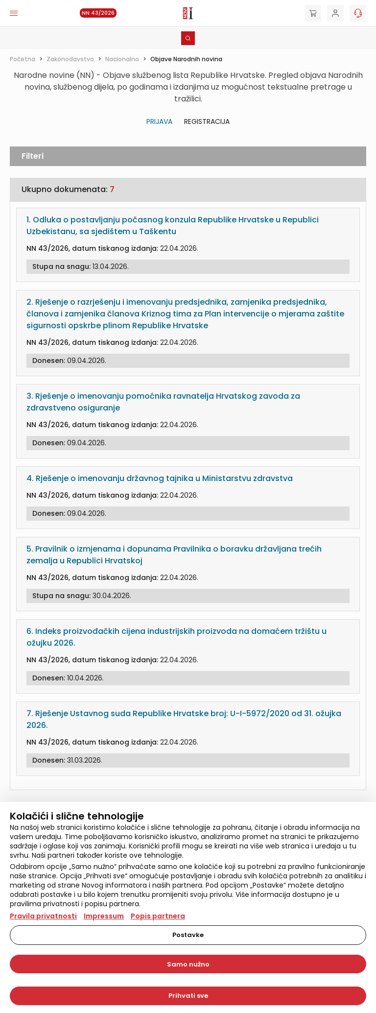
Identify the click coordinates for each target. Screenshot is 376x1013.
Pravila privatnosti (43, 916)
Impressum (104, 916)
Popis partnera (158, 916)
